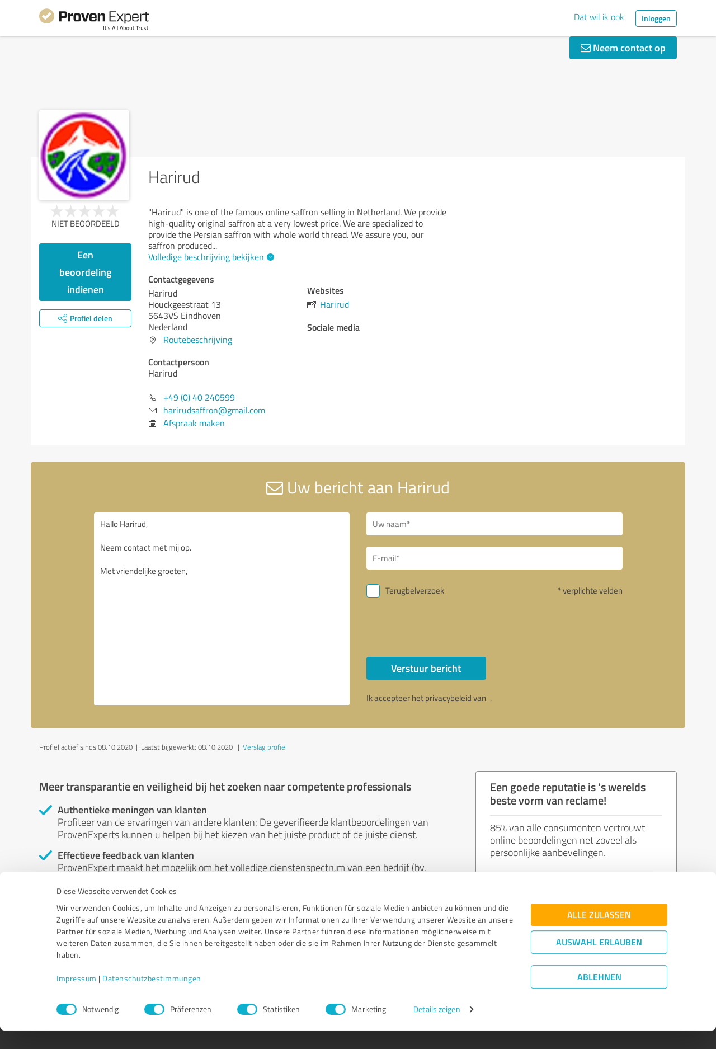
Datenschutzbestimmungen (151, 996)
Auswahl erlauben (599, 960)
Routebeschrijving (197, 339)
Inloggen (656, 18)
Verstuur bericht (426, 668)
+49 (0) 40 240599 (199, 397)
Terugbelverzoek (414, 590)
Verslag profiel (265, 747)
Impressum (76, 996)
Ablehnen (599, 995)
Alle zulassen (599, 933)
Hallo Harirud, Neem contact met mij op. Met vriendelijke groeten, (222, 608)
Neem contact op (623, 47)
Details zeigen (436, 1028)
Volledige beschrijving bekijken (209, 257)
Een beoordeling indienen (85, 272)
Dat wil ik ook (599, 17)
